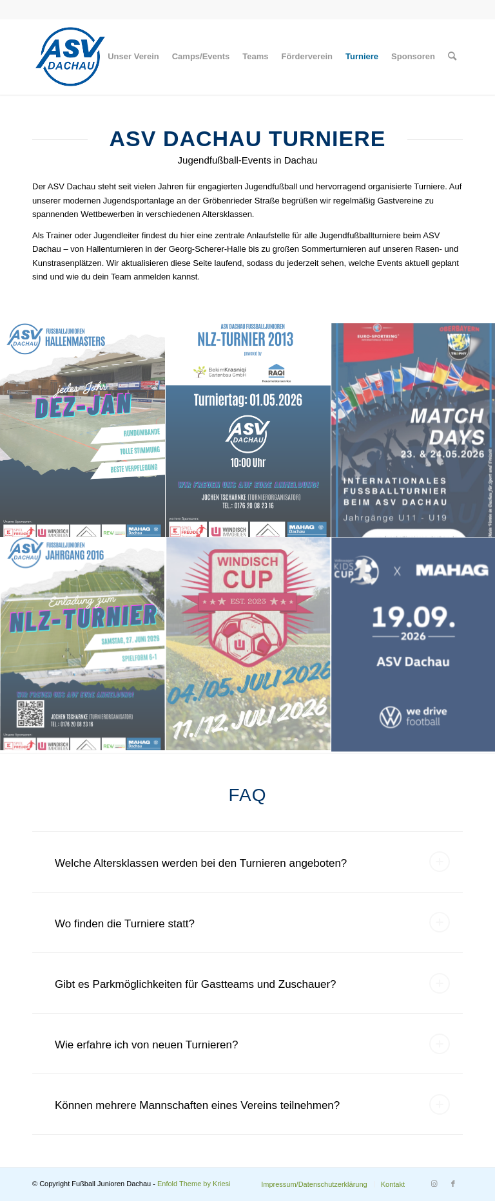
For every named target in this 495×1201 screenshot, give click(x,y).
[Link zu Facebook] (453, 1183)
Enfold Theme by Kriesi (194, 1183)
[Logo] (70, 57)
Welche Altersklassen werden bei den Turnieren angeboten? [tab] (252, 861)
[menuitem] (133, 57)
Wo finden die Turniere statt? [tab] (252, 922)
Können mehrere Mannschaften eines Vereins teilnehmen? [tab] (252, 1104)
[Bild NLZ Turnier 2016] (83, 645)
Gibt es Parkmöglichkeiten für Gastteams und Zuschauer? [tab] (252, 983)
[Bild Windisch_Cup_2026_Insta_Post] (248, 645)
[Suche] (452, 57)
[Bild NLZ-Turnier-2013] (248, 430)
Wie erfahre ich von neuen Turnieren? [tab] (252, 1044)
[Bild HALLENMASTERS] (83, 430)
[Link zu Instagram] (433, 1183)
